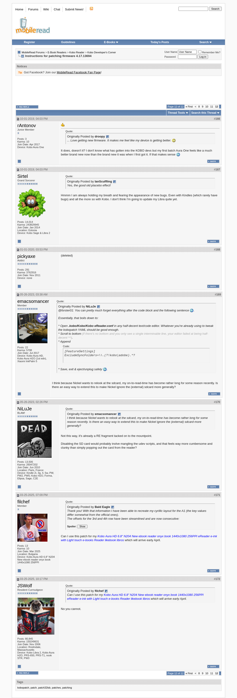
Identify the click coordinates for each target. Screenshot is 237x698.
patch (34, 687)
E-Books (111, 42)
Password (170, 56)
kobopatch (23, 687)
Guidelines (68, 42)
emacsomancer (33, 301)
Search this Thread (203, 112)
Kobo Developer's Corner (101, 52)
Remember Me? (209, 52)
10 (206, 106)
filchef (23, 501)
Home (19, 9)
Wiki (46, 9)
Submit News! (74, 9)
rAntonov (26, 125)
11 (211, 106)
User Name (171, 52)
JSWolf (24, 585)
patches (56, 687)
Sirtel (22, 176)
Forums (33, 9)
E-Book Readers (57, 52)
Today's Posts (159, 42)
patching (67, 687)
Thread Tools (176, 112)
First (189, 106)
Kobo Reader (76, 52)
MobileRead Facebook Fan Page (79, 72)
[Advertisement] (118, 90)
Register (29, 42)
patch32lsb (44, 687)
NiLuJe (24, 408)
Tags (20, 682)
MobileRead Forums (33, 52)
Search (206, 42)
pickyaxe (26, 256)
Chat (57, 9)
